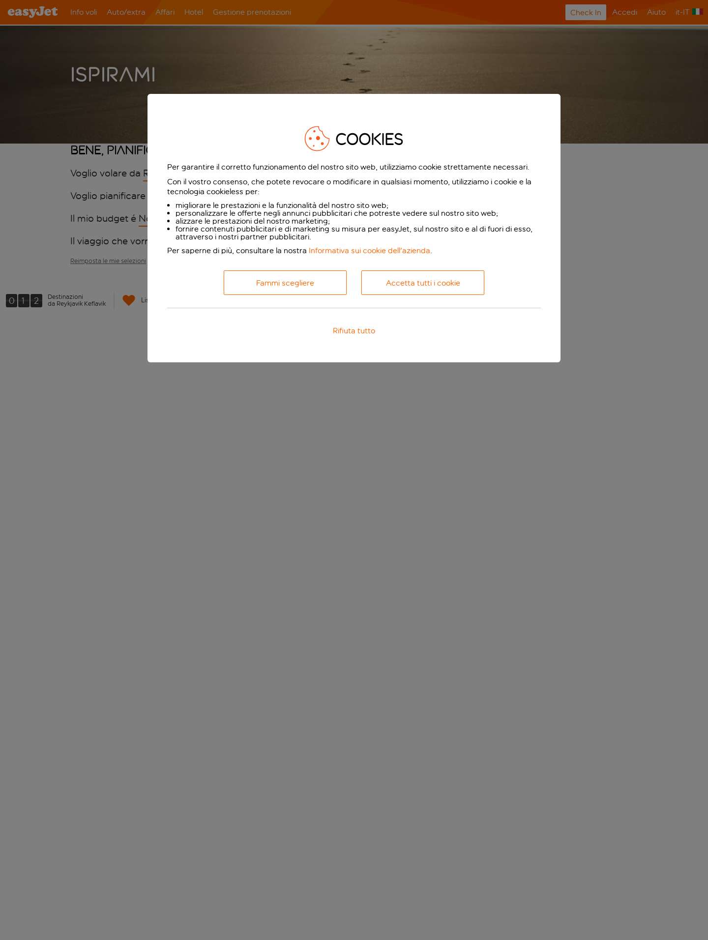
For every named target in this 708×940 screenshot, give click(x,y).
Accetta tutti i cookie (423, 283)
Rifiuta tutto (354, 330)
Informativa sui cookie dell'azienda (369, 250)
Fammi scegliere (285, 283)
